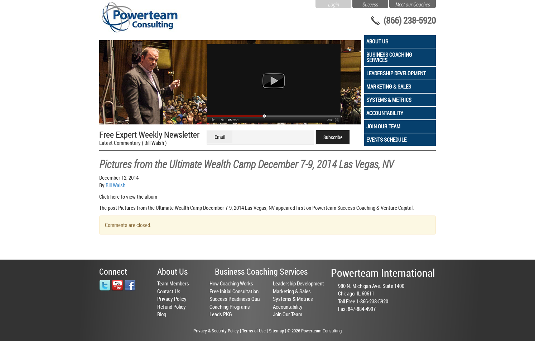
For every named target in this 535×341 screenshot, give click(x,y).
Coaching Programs (229, 306)
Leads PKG (220, 314)
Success (370, 3)
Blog (161, 314)
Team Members (173, 283)
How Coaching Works (231, 283)
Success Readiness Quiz (234, 298)
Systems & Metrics (388, 99)
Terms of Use (254, 330)
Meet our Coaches (412, 3)
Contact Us (168, 291)
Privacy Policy (172, 298)
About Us (377, 41)
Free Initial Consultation (234, 291)
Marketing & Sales (388, 86)
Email (220, 136)
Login (333, 3)
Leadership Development (396, 73)
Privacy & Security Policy (216, 330)
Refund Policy (171, 306)
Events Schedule (386, 139)
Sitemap (276, 330)
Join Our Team (383, 126)
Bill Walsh (115, 185)
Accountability (384, 113)
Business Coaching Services (389, 57)
